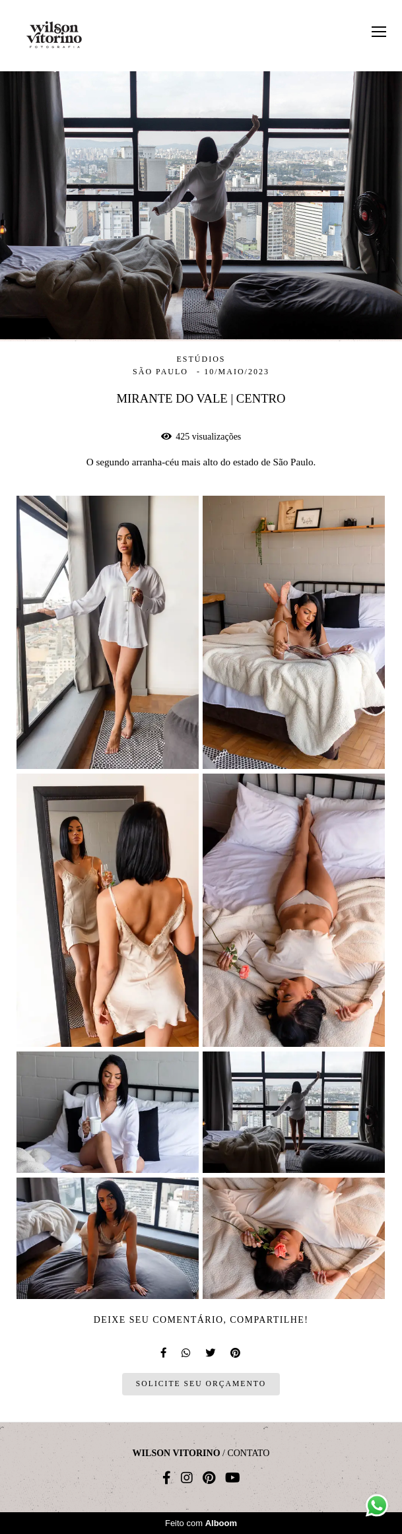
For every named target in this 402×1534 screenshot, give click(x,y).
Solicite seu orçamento (201, 1384)
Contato (248, 1453)
